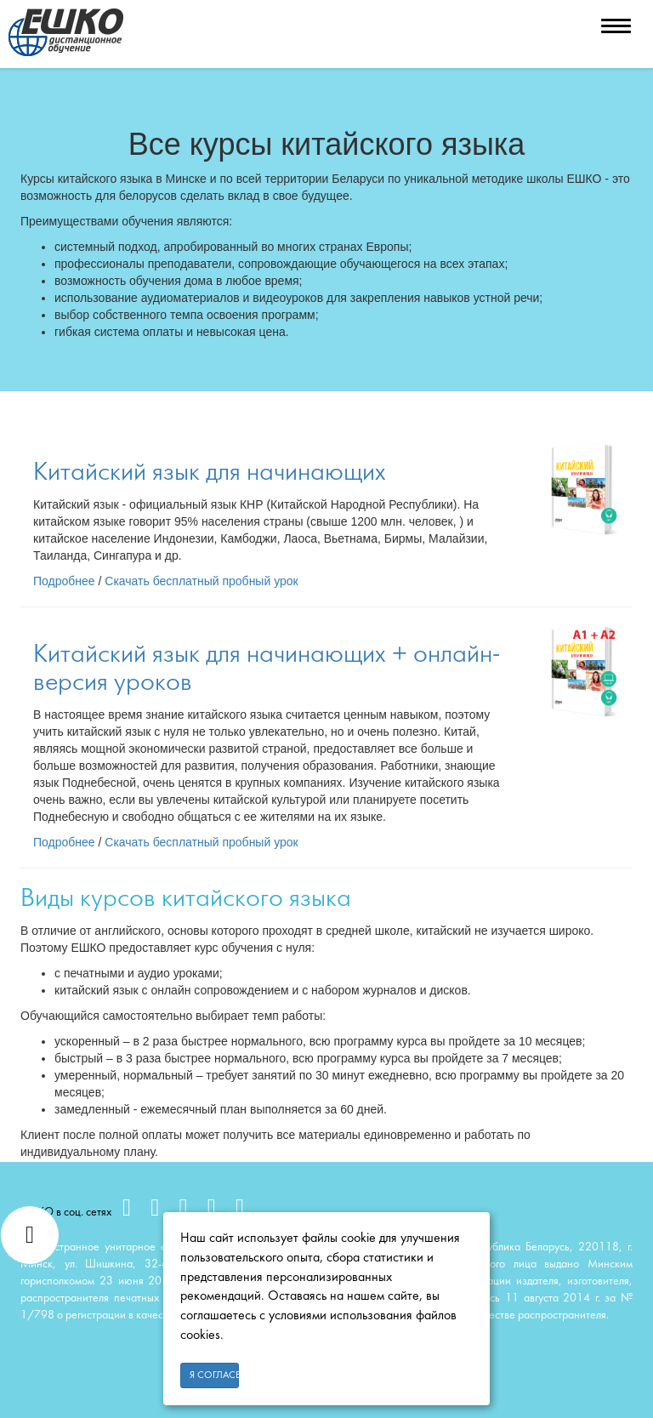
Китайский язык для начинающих (209, 473)
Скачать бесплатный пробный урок (201, 581)
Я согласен (214, 1375)
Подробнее (64, 581)
